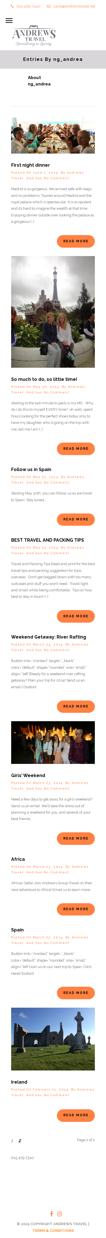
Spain (17, 930)
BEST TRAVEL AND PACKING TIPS (47, 540)
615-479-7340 (25, 6)
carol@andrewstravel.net (71, 6)
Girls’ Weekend (28, 775)
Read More (76, 241)
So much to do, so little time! (44, 379)
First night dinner (30, 165)
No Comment (56, 178)
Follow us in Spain (31, 469)
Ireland (19, 1082)
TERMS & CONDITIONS (53, 1231)
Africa (18, 859)
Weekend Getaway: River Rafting (48, 637)
